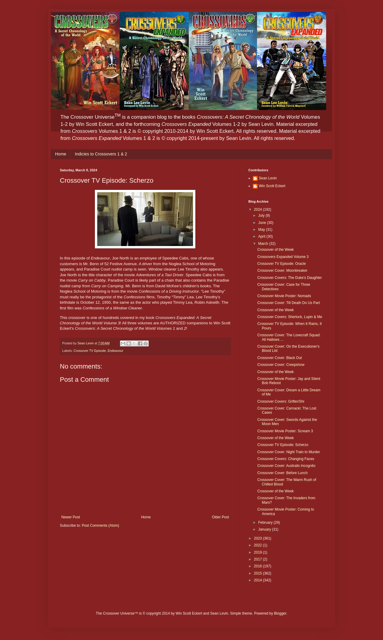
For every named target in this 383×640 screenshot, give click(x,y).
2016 (258, 566)
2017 (258, 559)
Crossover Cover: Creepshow (280, 365)
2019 (258, 552)
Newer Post (70, 517)
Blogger (280, 613)
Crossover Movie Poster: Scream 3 (285, 431)
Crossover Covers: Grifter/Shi (280, 401)
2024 (258, 209)
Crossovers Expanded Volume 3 (282, 257)
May (262, 229)
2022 (258, 545)
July (262, 215)
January (265, 529)
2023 (258, 538)
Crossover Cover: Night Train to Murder (288, 452)
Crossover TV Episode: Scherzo (282, 445)
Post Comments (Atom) (100, 525)
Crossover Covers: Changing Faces (285, 459)
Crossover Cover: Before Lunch (282, 473)
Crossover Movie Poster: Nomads (284, 296)
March (263, 244)
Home (60, 154)
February (265, 522)
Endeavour (115, 350)
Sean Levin (268, 178)
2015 (258, 573)
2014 (258, 580)
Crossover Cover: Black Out (279, 358)
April (262, 236)
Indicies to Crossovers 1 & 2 (101, 154)
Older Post (220, 517)
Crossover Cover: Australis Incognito (286, 466)
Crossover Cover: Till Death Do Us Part (288, 303)
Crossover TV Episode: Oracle (281, 264)
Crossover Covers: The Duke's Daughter (289, 278)
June (262, 223)
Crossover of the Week (275, 250)
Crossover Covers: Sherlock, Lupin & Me (289, 317)
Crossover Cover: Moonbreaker (282, 270)
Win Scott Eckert (272, 186)
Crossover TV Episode (90, 350)
